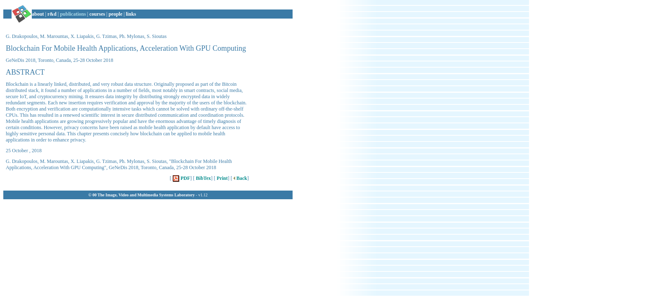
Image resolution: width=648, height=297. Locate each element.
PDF (181, 178)
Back (239, 178)
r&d (52, 14)
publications (73, 14)
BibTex (203, 178)
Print (221, 178)
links (131, 14)
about (38, 14)
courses (97, 14)
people (115, 14)
